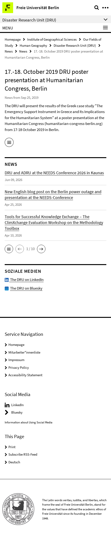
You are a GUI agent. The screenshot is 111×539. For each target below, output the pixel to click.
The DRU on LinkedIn (24, 279)
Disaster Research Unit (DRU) (75, 45)
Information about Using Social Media (28, 422)
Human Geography (33, 45)
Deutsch (14, 462)
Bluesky (16, 412)
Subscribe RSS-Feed (22, 454)
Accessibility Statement (25, 375)
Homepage (13, 39)
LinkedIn (17, 405)
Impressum (16, 360)
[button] (9, 249)
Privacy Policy (18, 367)
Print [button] (11, 447)
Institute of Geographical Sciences (52, 39)
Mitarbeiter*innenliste (24, 352)
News (9, 51)
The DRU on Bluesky (26, 288)
